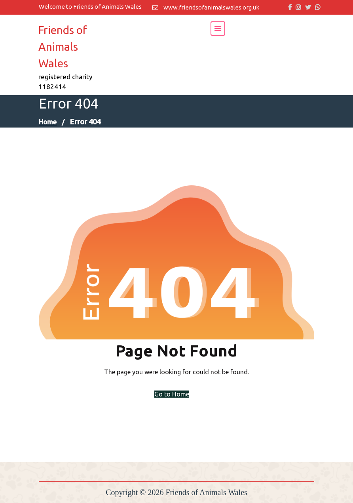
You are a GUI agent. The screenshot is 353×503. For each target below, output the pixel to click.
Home (48, 122)
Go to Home (171, 394)
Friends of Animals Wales (62, 46)
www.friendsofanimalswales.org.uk (205, 7)
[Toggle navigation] (218, 28)
